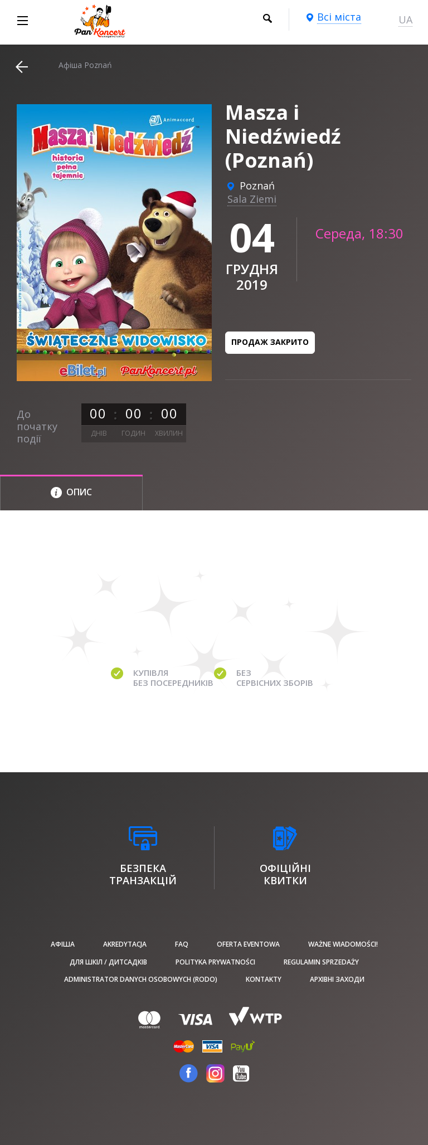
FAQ (181, 944)
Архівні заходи (337, 979)
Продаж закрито (270, 342)
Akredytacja (125, 944)
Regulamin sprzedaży (321, 962)
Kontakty (263, 979)
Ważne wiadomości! (343, 944)
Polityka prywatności (215, 962)
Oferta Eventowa (248, 944)
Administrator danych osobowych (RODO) (140, 979)
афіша (63, 944)
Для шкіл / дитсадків (108, 962)
